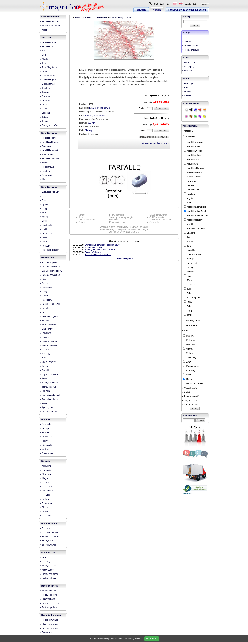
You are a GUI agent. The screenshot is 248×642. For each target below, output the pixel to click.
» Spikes (44, 204)
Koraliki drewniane (194, 142)
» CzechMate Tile (48, 75)
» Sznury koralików (49, 125)
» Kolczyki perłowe (48, 595)
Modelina (189, 202)
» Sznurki (44, 370)
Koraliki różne (191, 159)
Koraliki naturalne (50, 17)
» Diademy (45, 528)
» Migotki (44, 163)
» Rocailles (45, 495)
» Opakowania (47, 453)
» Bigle (43, 279)
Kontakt (82, 215)
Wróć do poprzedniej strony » (155, 143)
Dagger (189, 310)
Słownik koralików (87, 220)
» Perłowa (44, 499)
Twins (188, 237)
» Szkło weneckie (48, 154)
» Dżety (43, 291)
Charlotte (189, 232)
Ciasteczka (154, 222)
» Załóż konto (188, 62)
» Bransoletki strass (49, 574)
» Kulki (43, 212)
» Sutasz (44, 366)
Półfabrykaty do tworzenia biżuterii (187, 9)
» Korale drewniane (49, 620)
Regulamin (114, 220)
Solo (187, 293)
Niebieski (189, 344)
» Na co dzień (46, 486)
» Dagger (44, 208)
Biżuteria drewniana (51, 615)
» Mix (42, 179)
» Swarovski (45, 146)
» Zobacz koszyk (190, 46)
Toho (187, 245)
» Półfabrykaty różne (49, 412)
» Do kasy (187, 41)
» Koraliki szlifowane (49, 142)
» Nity (43, 358)
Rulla (188, 301)
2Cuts (188, 280)
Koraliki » (191, 137)
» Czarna (44, 482)
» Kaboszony (46, 300)
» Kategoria (187, 131)
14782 (128, 17)
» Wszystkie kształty (49, 192)
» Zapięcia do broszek (50, 395)
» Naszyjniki (45, 424)
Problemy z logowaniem (160, 220)
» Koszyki (44, 312)
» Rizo (43, 196)
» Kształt (186, 392)
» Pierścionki (46, 445)
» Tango (44, 121)
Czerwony (189, 370)
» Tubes (44, 117)
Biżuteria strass (49, 552)
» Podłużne (45, 246)
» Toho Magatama (48, 67)
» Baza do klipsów (48, 262)
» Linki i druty (46, 329)
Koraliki (157, 9)
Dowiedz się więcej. (132, 639)
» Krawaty (44, 320)
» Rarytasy (45, 171)
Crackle (189, 185)
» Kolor (185, 330)
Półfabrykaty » (193, 320)
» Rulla (43, 200)
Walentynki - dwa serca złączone (100, 250)
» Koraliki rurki (46, 46)
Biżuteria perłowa (49, 586)
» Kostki (44, 217)
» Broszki (44, 432)
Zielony (188, 353)
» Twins (43, 51)
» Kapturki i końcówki (50, 304)
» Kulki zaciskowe (48, 325)
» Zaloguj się (188, 66)
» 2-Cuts (44, 109)
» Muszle (44, 30)
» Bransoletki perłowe (50, 603)
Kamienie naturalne (194, 228)
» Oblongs (45, 96)
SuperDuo (190, 250)
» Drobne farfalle (48, 84)
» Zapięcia (45, 391)
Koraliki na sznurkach (195, 206)
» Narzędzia (45, 349)
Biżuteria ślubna (49, 523)
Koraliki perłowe (193, 155)
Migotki (188, 198)
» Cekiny (44, 283)
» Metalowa (45, 474)
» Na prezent (46, 175)
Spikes (188, 306)
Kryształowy (99, 115)
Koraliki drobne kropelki (196, 215)
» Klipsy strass (47, 570)
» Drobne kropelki (48, 80)
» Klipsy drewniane (49, 624)
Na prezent (190, 263)
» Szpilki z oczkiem (49, 374)
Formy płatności (116, 215)
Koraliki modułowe (194, 219)
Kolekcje (45, 461)
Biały (187, 374)
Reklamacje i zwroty (118, 222)
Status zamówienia (158, 215)
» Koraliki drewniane (49, 21)
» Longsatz (45, 113)
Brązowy (188, 335)
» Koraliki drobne (48, 42)
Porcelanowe (191, 189)
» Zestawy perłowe (49, 607)
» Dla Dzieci (45, 515)
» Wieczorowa (46, 491)
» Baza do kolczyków (50, 267)
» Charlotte (45, 88)
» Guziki (44, 296)
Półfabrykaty (47, 258)
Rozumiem (151, 638)
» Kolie (43, 557)
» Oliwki (44, 241)
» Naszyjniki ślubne (49, 532)
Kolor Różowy (116, 17)
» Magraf (44, 478)
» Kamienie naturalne (50, 26)
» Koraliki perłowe (48, 138)
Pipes (188, 275)
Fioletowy (189, 340)
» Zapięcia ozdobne (49, 399)
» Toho (43, 63)
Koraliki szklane (49, 133)
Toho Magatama (193, 297)
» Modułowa (45, 466)
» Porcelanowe (47, 167)
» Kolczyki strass (48, 565)
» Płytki (43, 237)
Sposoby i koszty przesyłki (121, 217)
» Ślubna (44, 507)
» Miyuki (44, 59)
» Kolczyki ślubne (48, 540)
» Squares (45, 100)
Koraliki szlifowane (194, 168)
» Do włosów (46, 287)
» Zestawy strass (48, 578)
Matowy (88, 130)
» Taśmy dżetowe (48, 387)
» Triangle (44, 92)
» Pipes (43, 104)
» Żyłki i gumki (46, 407)
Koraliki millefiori (193, 172)
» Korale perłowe (48, 591)
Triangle (189, 258)
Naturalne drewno (193, 383)
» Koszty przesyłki (190, 50)
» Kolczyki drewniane (50, 628)
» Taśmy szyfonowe (49, 383)
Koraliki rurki (191, 163)
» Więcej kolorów (190, 388)
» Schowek (187, 91)
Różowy (88, 115)
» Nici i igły (45, 354)
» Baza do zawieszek (50, 275)
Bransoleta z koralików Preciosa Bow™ (103, 245)
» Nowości (187, 96)
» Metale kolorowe (48, 345)
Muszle (188, 241)
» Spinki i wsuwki (48, 545)
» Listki (43, 221)
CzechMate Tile (192, 254)
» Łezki (43, 229)
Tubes (188, 288)
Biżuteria (141, 9)
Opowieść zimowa (93, 252)
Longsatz (189, 284)
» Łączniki (44, 337)
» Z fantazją (45, 470)
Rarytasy (189, 193)
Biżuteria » (191, 325)
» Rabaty (186, 87)
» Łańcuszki (45, 333)
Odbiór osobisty (156, 217)
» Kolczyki (45, 428)
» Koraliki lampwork (49, 150)
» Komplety (45, 308)
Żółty (187, 361)
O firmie (82, 222)
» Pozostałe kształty (49, 250)
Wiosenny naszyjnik (94, 247)
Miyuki (188, 224)
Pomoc (82, 217)
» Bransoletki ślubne (49, 536)
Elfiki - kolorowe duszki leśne (98, 254)
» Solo (43, 55)
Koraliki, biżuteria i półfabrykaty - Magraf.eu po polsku (124, 227)
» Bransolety (46, 632)
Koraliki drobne (192, 146)
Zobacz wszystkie (124, 259)
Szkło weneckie (192, 176)
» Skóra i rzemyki (48, 362)
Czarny (188, 348)
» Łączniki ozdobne (49, 341)
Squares (189, 271)
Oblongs (189, 267)
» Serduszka (46, 233)
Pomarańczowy (191, 366)
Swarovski (190, 181)
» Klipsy (44, 441)
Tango (188, 314)
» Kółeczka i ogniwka (50, 316)
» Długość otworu (190, 400)
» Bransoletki (46, 437)
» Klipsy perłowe (47, 599)
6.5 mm (91, 123)
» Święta (44, 378)
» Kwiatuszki (46, 225)
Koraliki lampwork (193, 150)
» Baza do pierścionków (51, 271)
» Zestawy (45, 449)
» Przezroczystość (190, 396)
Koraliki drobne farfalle (96, 17)
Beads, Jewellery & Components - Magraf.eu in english (124, 229)
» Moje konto (188, 71)
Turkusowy (189, 357)
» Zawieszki (45, 403)
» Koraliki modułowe (49, 158)
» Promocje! (187, 83)
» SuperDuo (45, 71)
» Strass (44, 511)
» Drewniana (46, 503)
